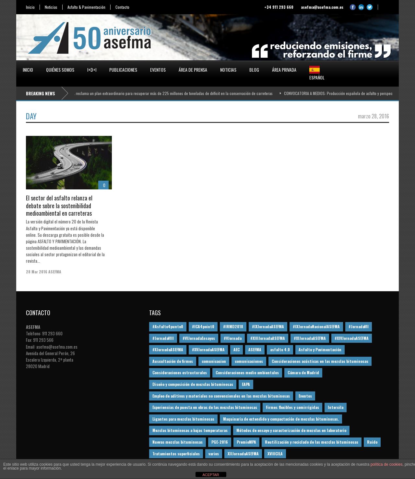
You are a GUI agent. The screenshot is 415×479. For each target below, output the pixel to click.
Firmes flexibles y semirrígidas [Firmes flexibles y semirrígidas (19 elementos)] (292, 407)
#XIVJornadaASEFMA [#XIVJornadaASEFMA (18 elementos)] (352, 338)
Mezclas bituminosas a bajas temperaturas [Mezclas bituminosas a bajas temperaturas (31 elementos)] (190, 430)
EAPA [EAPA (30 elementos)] (246, 384)
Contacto (122, 7)
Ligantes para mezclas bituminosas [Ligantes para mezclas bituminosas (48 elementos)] (183, 419)
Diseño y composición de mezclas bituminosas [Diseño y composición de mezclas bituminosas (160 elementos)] (192, 384)
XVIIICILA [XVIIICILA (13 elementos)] (275, 453)
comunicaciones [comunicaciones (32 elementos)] (249, 361)
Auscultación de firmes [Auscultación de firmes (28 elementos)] (172, 361)
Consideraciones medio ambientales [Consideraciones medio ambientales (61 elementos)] (247, 372)
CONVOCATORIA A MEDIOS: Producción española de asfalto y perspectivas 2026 (348, 93)
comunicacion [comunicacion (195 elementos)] (214, 361)
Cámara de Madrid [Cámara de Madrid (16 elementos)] (303, 372)
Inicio (30, 7)
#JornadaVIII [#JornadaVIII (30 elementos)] (163, 338)
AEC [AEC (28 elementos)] (236, 349)
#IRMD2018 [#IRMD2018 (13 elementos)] (233, 326)
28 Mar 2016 (36, 271)
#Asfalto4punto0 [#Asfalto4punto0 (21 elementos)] (167, 326)
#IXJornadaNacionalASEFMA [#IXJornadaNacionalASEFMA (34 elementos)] (316, 326)
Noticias (51, 7)
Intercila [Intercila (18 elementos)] (335, 407)
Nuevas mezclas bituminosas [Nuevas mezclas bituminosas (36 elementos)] (177, 442)
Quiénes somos (60, 69)
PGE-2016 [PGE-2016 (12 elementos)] (219, 442)
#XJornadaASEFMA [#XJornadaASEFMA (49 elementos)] (167, 349)
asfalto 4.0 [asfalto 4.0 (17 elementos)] (280, 349)
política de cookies (387, 464)
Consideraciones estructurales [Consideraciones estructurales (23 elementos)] (179, 372)
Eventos (158, 69)
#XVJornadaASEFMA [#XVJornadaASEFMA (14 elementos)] (208, 349)
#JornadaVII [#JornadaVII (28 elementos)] (359, 326)
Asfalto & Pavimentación (86, 7)
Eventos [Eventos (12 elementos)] (305, 396)
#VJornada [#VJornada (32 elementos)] (233, 338)
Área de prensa (193, 69)
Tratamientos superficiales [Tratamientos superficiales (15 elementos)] (176, 453)
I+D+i (91, 69)
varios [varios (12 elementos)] (213, 453)
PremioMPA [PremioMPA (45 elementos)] (246, 442)
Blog (254, 69)
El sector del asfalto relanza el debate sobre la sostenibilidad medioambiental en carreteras (59, 205)
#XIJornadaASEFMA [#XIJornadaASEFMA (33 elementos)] (310, 338)
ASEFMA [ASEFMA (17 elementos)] (254, 349)
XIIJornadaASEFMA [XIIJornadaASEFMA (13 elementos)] (243, 453)
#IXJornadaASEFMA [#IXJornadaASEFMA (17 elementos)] (268, 326)
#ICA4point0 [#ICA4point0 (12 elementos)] (203, 326)
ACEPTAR (210, 475)
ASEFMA (54, 271)
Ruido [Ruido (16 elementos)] (372, 442)
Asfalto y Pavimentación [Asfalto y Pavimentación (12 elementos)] (320, 349)
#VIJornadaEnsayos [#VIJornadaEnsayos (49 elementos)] (199, 338)
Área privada (284, 69)
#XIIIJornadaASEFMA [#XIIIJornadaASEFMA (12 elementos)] (267, 338)
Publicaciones (123, 69)
